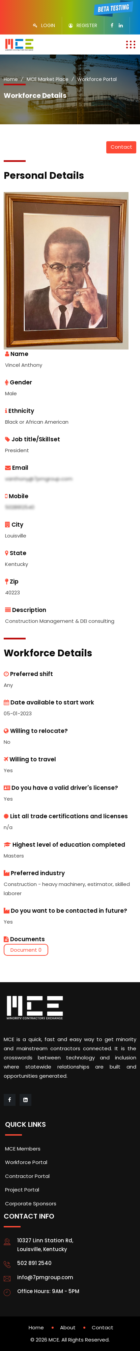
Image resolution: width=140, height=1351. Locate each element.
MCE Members (22, 1148)
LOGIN (48, 25)
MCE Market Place (47, 79)
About (68, 1327)
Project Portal (22, 1189)
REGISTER (87, 25)
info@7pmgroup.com (45, 1277)
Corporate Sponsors (30, 1203)
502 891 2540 (34, 1263)
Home (11, 79)
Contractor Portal (27, 1176)
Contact (121, 146)
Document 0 (25, 949)
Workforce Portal (26, 1162)
